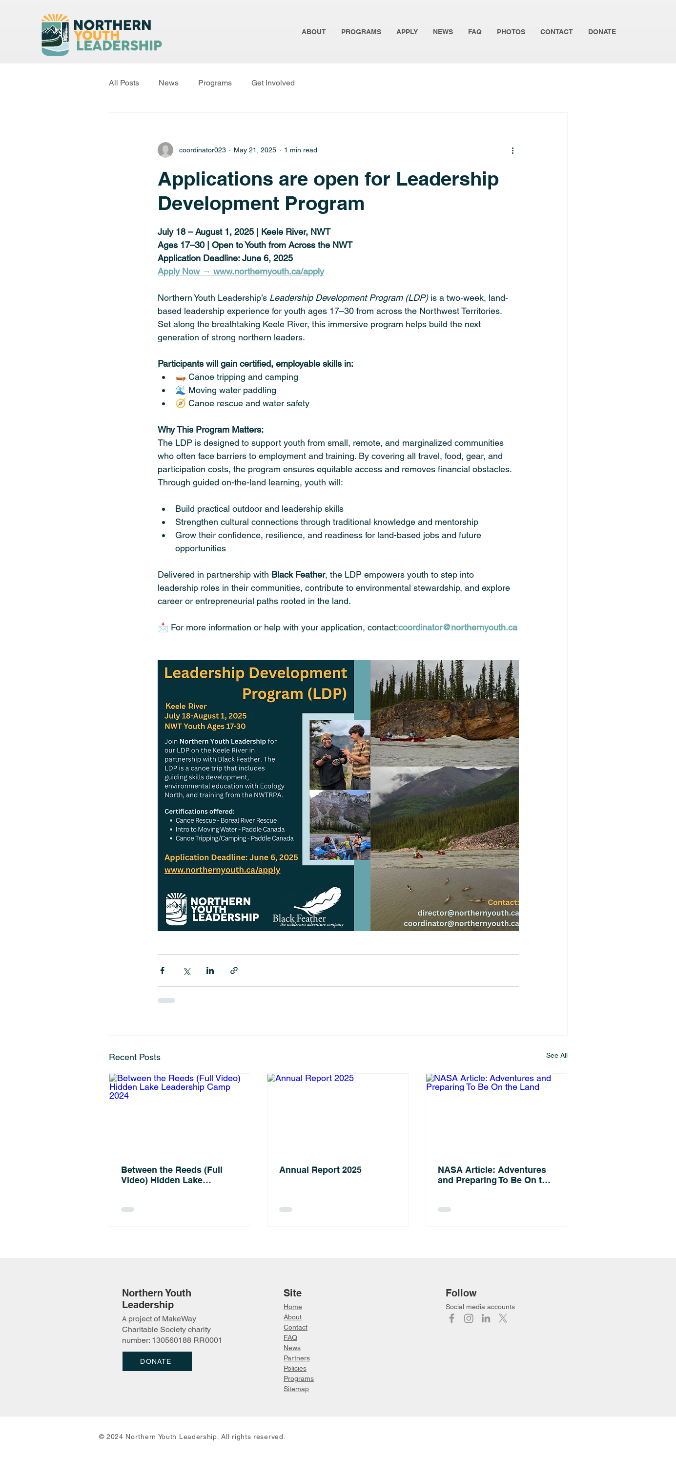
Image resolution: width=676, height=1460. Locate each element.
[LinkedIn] (486, 1318)
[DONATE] (157, 1361)
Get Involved (273, 82)
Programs (215, 82)
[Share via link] (234, 970)
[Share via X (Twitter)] (186, 970)
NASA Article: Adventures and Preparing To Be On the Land (495, 1175)
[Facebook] (452, 1318)
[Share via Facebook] (162, 970)
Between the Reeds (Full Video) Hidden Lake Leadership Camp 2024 (172, 1175)
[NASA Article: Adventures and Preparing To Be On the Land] (496, 1113)
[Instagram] (469, 1318)
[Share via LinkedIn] (210, 970)
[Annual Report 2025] (338, 1113)
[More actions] (513, 150)
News (169, 82)
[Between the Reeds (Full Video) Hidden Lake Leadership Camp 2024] (179, 1113)
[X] (503, 1318)
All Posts (124, 82)
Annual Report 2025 (320, 1170)
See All (557, 1055)
